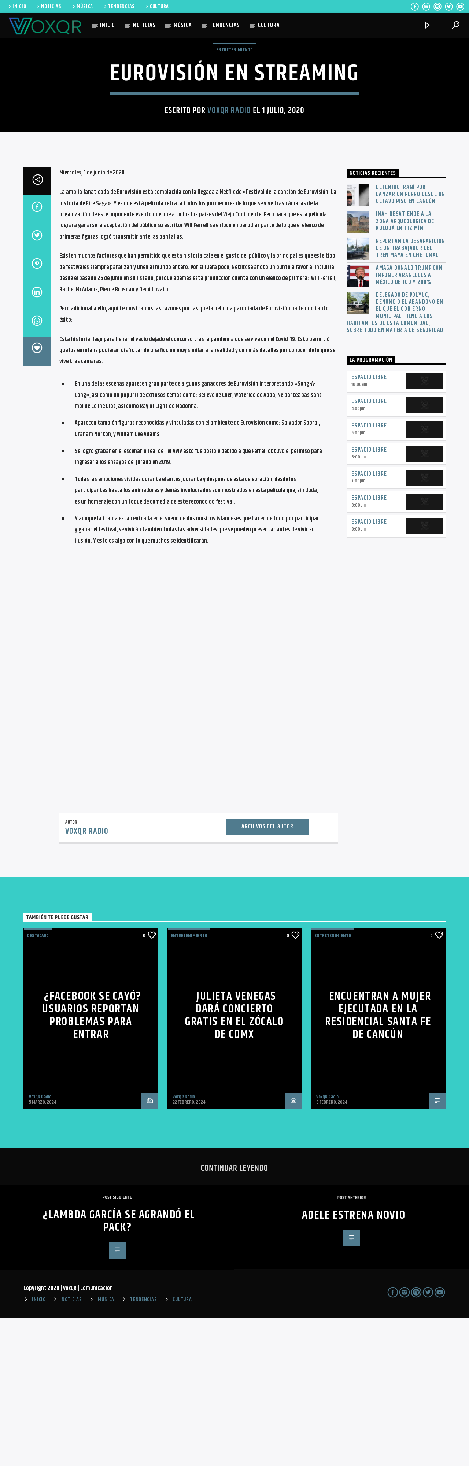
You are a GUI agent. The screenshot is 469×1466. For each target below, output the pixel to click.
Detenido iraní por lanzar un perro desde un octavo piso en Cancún (410, 342)
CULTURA (156, 7)
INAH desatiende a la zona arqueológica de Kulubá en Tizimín (405, 369)
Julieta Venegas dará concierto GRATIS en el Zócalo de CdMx (234, 1163)
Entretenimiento (234, 124)
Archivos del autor (267, 974)
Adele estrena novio (353, 1363)
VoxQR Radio (229, 184)
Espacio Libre (369, 525)
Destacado (38, 1083)
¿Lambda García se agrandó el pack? (119, 1369)
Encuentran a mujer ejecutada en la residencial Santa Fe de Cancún (378, 1163)
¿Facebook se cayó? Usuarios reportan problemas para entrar (91, 1163)
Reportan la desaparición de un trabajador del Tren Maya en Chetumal (410, 396)
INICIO (16, 7)
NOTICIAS (49, 7)
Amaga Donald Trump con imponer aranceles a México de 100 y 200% (409, 423)
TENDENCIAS (119, 7)
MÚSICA (82, 7)
